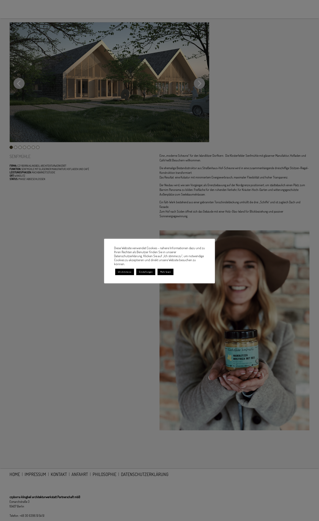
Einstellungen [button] (146, 271)
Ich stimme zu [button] (124, 271)
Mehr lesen (165, 271)
